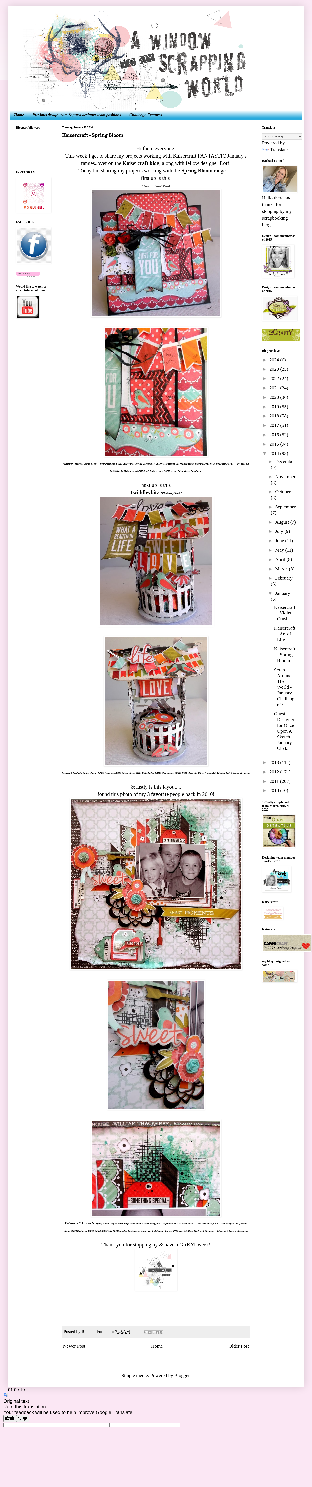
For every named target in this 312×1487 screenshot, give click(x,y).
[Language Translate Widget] (282, 136)
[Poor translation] (22, 1418)
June (280, 540)
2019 (274, 406)
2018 (274, 415)
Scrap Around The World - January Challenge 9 (284, 687)
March (282, 568)
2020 (274, 397)
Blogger (181, 1375)
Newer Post (74, 1346)
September (285, 506)
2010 (274, 790)
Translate (275, 149)
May (280, 550)
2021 (274, 387)
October (283, 491)
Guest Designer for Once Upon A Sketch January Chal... (284, 731)
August (282, 522)
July (279, 531)
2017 (274, 425)
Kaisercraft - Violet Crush (284, 613)
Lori (225, 163)
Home (19, 115)
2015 (274, 444)
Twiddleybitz (144, 492)
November (285, 476)
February (284, 578)
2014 (274, 453)
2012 (274, 771)
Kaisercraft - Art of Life (284, 633)
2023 (274, 369)
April (281, 559)
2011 (274, 781)
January (282, 593)
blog (154, 163)
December (285, 461)
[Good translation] (9, 1418)
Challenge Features (145, 115)
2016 (274, 434)
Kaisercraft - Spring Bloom (284, 654)
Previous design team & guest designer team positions (76, 115)
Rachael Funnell (96, 1331)
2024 (274, 359)
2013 (274, 762)
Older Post (239, 1346)
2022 (274, 378)
